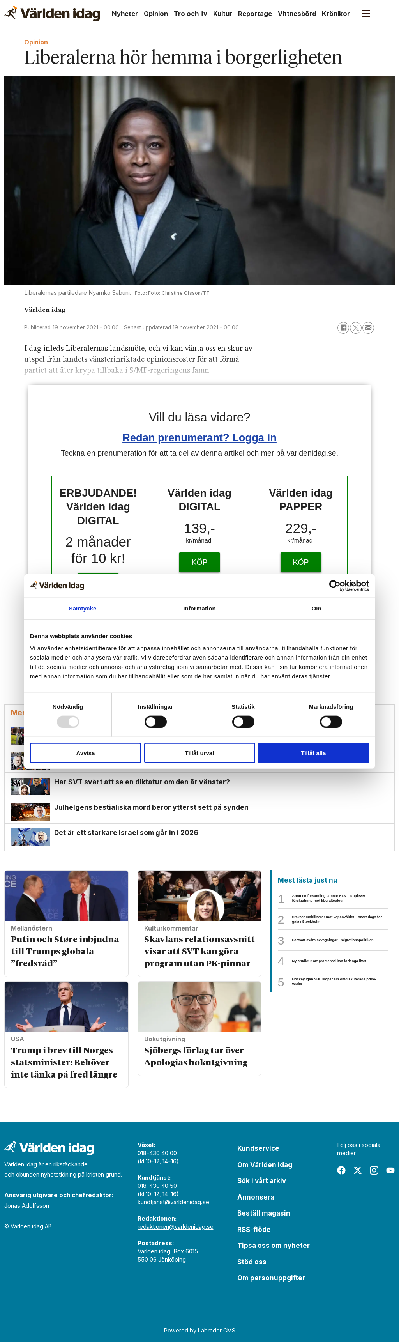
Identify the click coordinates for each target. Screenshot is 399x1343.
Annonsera (255, 1198)
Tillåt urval (199, 753)
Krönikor (336, 14)
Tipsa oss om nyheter (273, 1247)
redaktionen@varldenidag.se (176, 1228)
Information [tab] (199, 608)
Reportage (255, 14)
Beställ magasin (263, 1214)
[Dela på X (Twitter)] (356, 328)
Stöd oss (252, 1263)
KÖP (199, 562)
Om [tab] (316, 608)
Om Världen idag (264, 1166)
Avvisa (85, 753)
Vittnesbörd (297, 14)
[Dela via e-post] (368, 328)
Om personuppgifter (271, 1279)
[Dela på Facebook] (343, 328)
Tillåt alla (313, 753)
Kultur (222, 14)
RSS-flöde (254, 1231)
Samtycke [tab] (83, 608)
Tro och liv (190, 14)
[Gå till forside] (52, 13)
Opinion (156, 14)
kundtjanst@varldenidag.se (173, 1203)
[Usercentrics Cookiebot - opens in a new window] (335, 585)
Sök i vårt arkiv (261, 1182)
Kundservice (258, 1150)
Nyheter (125, 14)
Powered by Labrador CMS (199, 1331)
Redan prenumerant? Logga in (199, 438)
